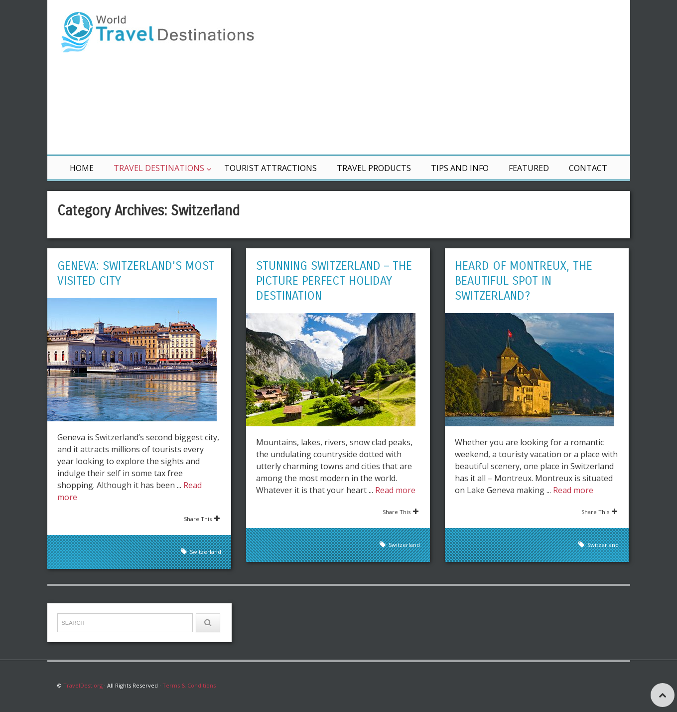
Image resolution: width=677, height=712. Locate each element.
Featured (529, 168)
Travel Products (374, 168)
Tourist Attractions (270, 168)
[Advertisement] (458, 77)
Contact (588, 168)
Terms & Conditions (189, 685)
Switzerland (205, 551)
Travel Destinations (159, 168)
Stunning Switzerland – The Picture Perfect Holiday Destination (334, 281)
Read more (395, 490)
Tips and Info (460, 168)
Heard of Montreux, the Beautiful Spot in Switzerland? (523, 281)
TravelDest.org (83, 685)
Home (82, 168)
